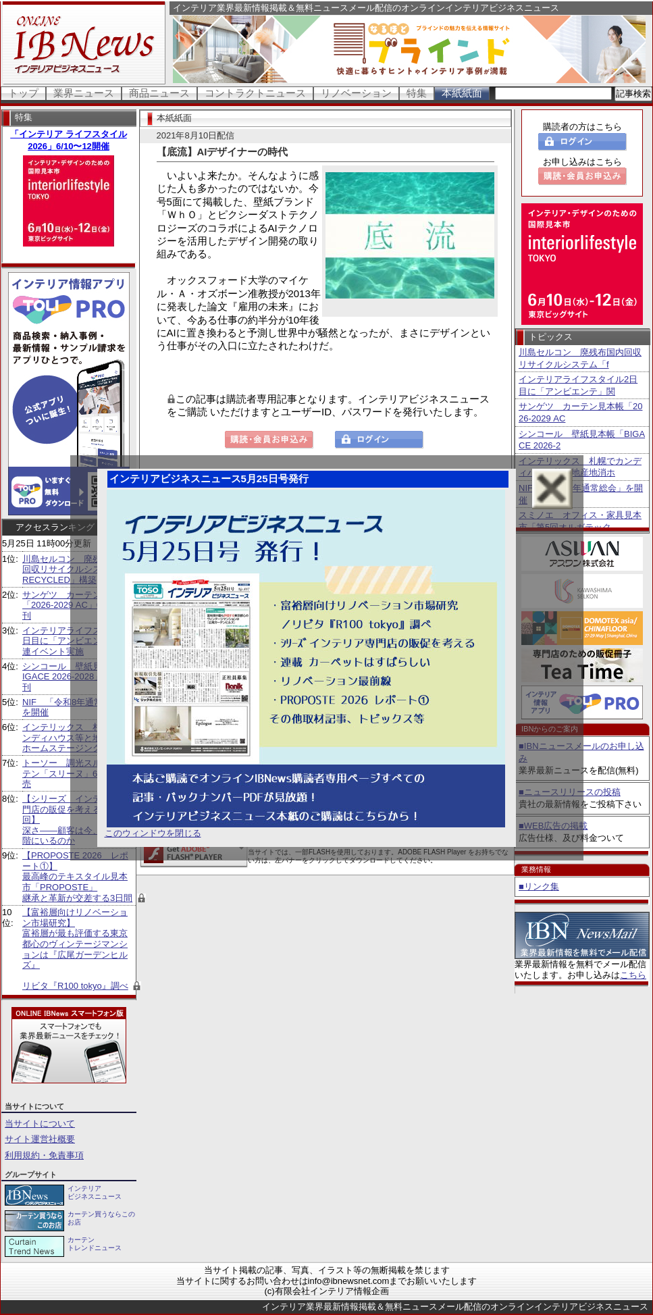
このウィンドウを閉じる (153, 833)
